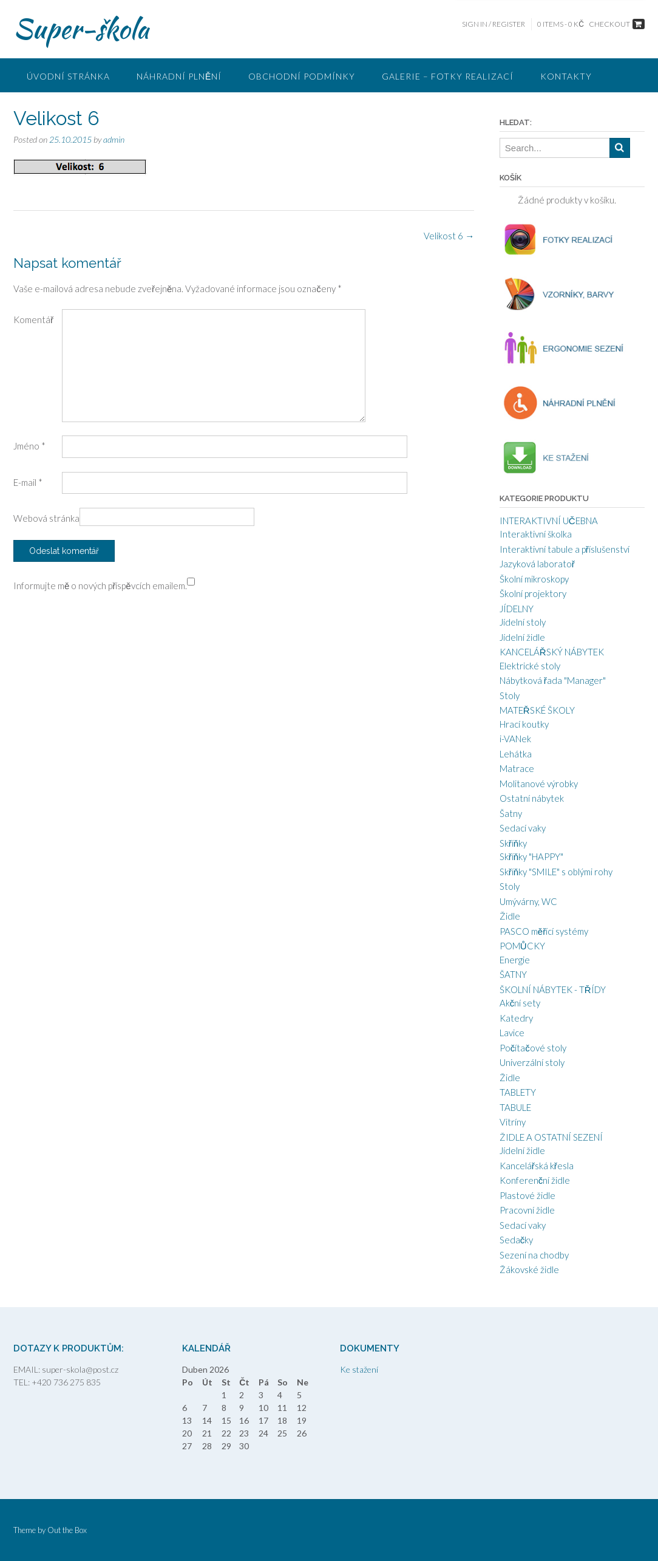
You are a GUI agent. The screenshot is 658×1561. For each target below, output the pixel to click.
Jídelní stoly (523, 622)
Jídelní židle (522, 637)
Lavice (512, 1032)
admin (113, 139)
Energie (515, 959)
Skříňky (513, 843)
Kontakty (566, 76)
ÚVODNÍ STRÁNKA (68, 76)
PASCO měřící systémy (544, 931)
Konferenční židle (535, 1180)
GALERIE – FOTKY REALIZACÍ (448, 76)
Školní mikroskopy (534, 578)
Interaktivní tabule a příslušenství (564, 549)
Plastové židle (527, 1195)
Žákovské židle (529, 1269)
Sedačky (517, 1239)
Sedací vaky (523, 827)
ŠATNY (513, 974)
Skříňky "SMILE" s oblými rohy (556, 871)
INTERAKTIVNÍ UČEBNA (549, 520)
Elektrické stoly (530, 665)
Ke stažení (359, 1369)
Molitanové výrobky (539, 783)
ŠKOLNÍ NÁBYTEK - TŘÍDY (553, 989)
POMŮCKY (522, 945)
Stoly (510, 695)
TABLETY (518, 1092)
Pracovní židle (527, 1209)
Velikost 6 (449, 235)
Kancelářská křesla (537, 1165)
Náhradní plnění (179, 76)
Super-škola (81, 28)
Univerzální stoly (532, 1062)
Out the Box (67, 1530)
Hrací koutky (524, 724)
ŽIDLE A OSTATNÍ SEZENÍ (551, 1137)
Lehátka (516, 753)
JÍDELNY (517, 608)
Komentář (33, 319)
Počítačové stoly (533, 1047)
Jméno (29, 445)
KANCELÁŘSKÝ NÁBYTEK (552, 651)
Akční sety (520, 1002)
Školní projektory (533, 593)
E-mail (27, 482)
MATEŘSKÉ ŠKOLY (537, 710)
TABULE (515, 1107)
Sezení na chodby (534, 1254)
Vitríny (513, 1121)
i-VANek (515, 738)
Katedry (516, 1018)
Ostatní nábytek (532, 798)
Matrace (517, 768)
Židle (510, 915)
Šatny (511, 813)
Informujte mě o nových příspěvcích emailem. (100, 585)
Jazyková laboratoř (537, 563)
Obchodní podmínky (301, 76)
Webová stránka (46, 518)
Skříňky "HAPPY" (531, 856)
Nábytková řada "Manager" (553, 680)
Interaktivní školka (536, 533)
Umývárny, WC (528, 901)
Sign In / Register (493, 24)
